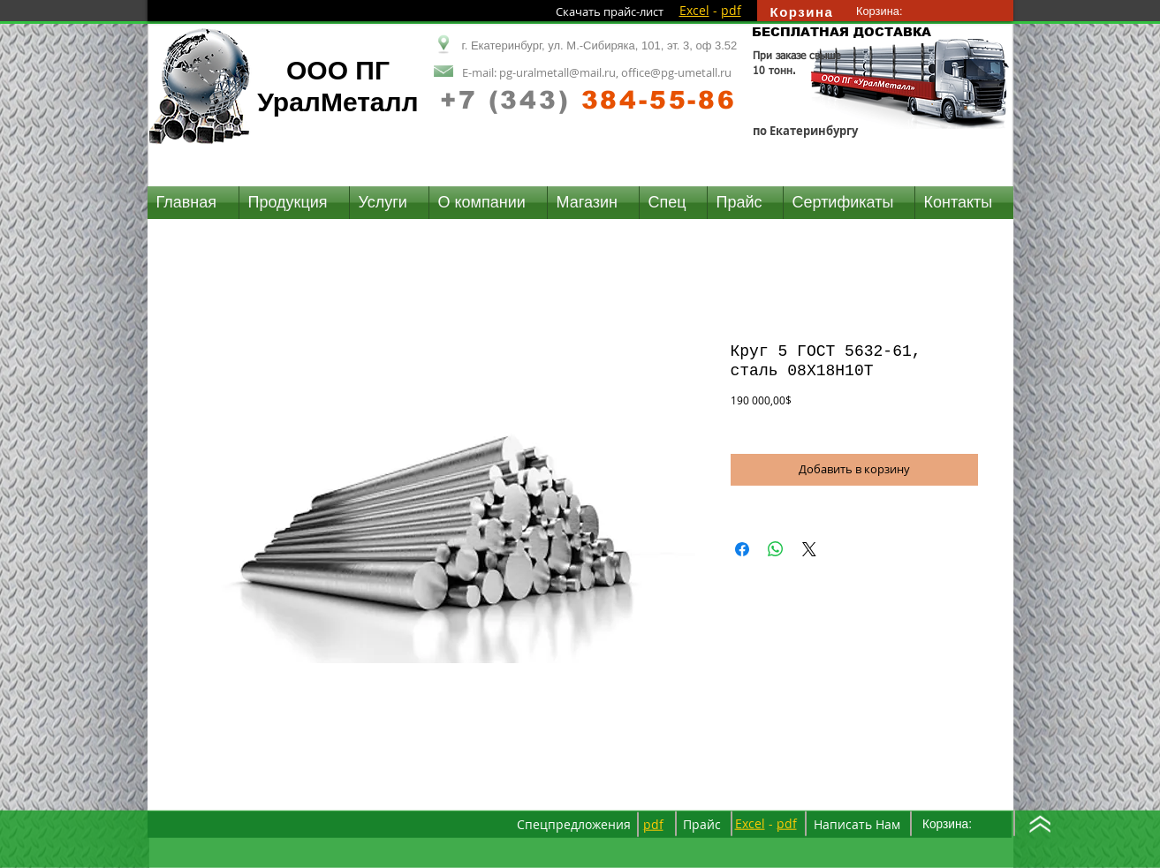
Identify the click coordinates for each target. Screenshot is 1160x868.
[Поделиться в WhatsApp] (775, 549)
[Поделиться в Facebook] (742, 549)
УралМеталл (337, 102)
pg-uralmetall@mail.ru (557, 72)
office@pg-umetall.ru (676, 72)
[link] (888, 11)
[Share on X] (809, 549)
